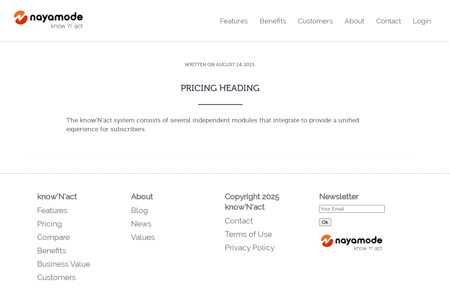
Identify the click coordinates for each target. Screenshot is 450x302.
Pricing (49, 223)
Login (422, 21)
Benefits (273, 21)
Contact (388, 21)
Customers (315, 21)
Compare (53, 237)
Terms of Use (248, 234)
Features (234, 21)
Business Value (63, 264)
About (354, 21)
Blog (139, 210)
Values (143, 237)
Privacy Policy (250, 247)
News (141, 223)
